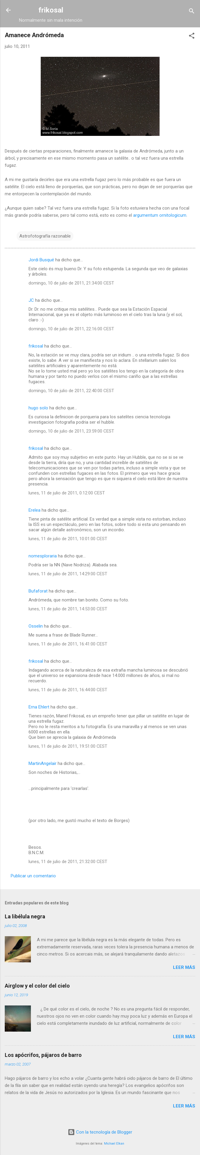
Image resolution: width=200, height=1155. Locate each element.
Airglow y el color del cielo (37, 986)
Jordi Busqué (41, 260)
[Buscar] (191, 12)
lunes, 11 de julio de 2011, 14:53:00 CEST (68, 609)
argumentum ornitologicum (159, 215)
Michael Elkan (114, 1143)
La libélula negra (25, 916)
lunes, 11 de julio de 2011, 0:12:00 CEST (67, 493)
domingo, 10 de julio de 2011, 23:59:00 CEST (71, 431)
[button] (191, 36)
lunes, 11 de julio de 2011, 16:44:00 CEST (68, 689)
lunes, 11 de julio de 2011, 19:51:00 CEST (68, 746)
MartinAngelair (42, 763)
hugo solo (39, 408)
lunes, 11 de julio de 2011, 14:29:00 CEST (68, 573)
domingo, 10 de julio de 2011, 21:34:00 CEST (71, 283)
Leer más (184, 967)
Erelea (34, 510)
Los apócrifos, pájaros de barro (43, 1055)
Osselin (36, 626)
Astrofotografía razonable (45, 236)
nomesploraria (43, 556)
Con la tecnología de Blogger (100, 1132)
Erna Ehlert (39, 707)
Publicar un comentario (33, 876)
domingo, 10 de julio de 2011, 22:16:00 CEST (71, 328)
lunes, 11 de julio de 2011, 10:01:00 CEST (68, 538)
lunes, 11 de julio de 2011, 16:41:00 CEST (68, 644)
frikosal (50, 10)
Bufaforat (38, 591)
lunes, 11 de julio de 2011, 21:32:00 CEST (68, 861)
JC (31, 300)
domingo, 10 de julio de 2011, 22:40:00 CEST (71, 390)
